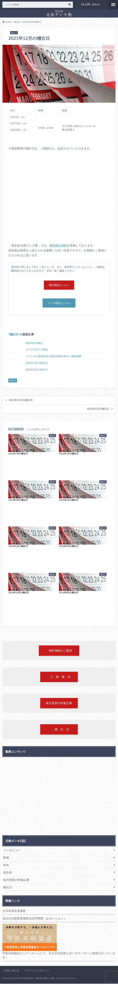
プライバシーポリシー (36, 971)
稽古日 (14, 334)
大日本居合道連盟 (14, 912)
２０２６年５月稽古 (36, 350)
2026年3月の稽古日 (36, 370)
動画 (6, 858)
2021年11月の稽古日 (21, 400)
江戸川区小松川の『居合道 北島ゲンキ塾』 (37, 979)
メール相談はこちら (58, 303)
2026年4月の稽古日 (36, 363)
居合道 (7, 873)
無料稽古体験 (58, 245)
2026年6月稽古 (34, 343)
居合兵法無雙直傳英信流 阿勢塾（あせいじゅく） (34, 919)
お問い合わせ (90, 4)
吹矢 (6, 866)
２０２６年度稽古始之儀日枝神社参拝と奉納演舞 (53, 356)
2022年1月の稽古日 (98, 409)
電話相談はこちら (59, 285)
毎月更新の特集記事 (16, 881)
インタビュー (12, 851)
